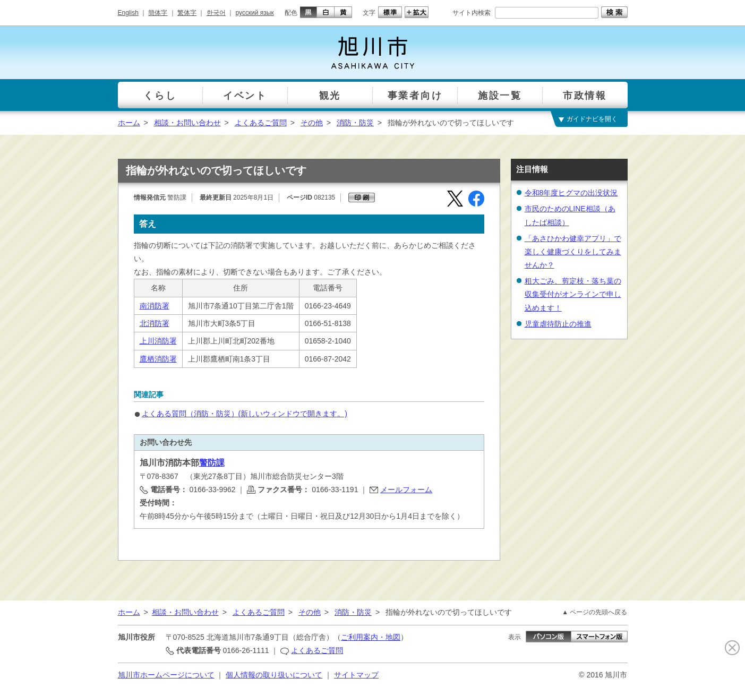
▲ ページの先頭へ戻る (594, 612)
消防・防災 (355, 122)
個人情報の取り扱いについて (274, 675)
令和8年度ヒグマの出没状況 (571, 192)
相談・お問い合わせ (187, 122)
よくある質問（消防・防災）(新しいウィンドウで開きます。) (244, 413)
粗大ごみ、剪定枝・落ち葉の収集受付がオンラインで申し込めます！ (573, 294)
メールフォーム (406, 489)
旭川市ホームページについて (166, 675)
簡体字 (157, 12)
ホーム (129, 122)
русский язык (255, 12)
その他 (312, 122)
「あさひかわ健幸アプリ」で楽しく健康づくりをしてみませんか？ (573, 251)
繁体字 (186, 12)
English (128, 12)
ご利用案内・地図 (370, 637)
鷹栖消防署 (158, 359)
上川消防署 (158, 341)
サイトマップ (356, 675)
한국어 (216, 12)
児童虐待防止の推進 (558, 324)
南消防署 (154, 306)
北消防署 (154, 323)
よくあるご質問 (261, 122)
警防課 (212, 462)
